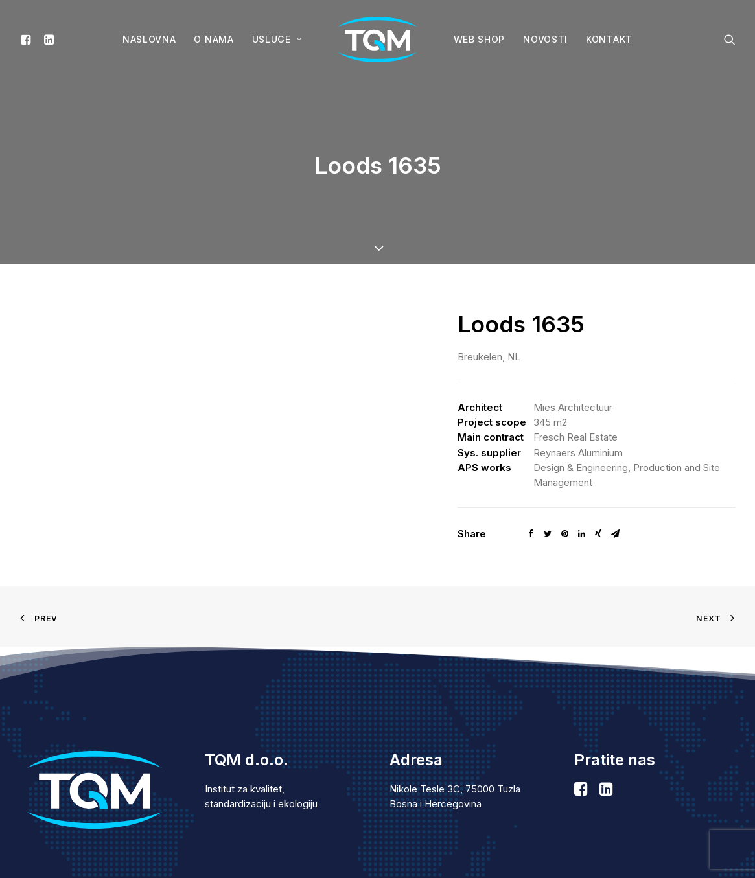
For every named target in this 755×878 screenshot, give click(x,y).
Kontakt (609, 39)
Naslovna (149, 39)
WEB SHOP (479, 39)
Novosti (545, 39)
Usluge (277, 39)
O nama (213, 39)
